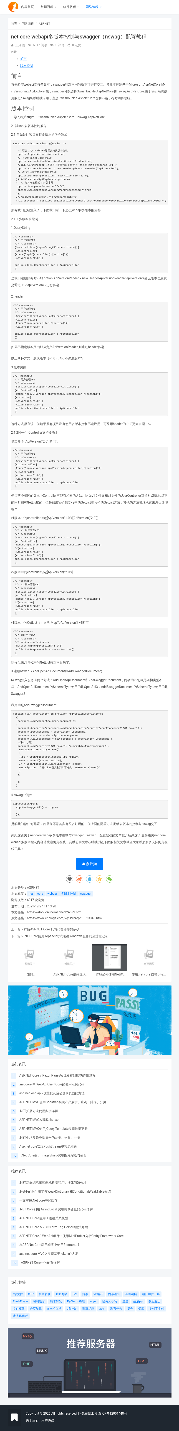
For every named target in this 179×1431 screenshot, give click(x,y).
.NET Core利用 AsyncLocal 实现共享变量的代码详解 (56, 1209)
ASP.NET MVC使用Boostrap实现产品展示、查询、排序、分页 (62, 1102)
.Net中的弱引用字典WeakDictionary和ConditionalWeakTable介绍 (65, 1191)
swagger (85, 893)
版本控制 (26, 65)
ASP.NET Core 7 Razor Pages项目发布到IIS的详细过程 (57, 1075)
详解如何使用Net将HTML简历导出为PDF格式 (109, 974)
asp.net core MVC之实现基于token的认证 (48, 1253)
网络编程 (93, 7)
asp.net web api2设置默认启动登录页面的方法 (52, 1093)
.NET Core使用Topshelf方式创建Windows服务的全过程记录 (66, 936)
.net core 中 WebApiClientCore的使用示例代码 (51, 1084)
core (40, 893)
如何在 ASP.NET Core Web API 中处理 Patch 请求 (30, 974)
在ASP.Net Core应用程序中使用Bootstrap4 (49, 1245)
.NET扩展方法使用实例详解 (38, 1111)
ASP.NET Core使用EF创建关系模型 (43, 1218)
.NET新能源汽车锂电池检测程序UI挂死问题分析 (52, 1182)
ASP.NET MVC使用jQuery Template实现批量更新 (53, 1129)
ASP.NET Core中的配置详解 (40, 1262)
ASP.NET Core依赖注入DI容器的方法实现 (69, 974)
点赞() (89, 864)
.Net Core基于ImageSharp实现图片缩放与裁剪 (53, 1155)
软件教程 (71, 7)
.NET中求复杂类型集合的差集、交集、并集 (49, 1137)
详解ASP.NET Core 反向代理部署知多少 (51, 929)
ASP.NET (44, 23)
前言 (23, 59)
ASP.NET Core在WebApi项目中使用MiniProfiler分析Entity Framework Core (71, 1236)
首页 (14, 23)
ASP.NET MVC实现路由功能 (38, 1120)
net (31, 893)
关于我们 (32, 1420)
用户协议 (47, 1420)
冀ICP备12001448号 (112, 1413)
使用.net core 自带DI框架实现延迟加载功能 (149, 974)
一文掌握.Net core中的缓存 (38, 1200)
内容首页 (27, 7)
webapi (52, 893)
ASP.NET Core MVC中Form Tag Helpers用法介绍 (53, 1227)
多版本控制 (68, 893)
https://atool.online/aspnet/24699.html (54, 912)
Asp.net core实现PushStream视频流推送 (48, 1146)
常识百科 (48, 7)
